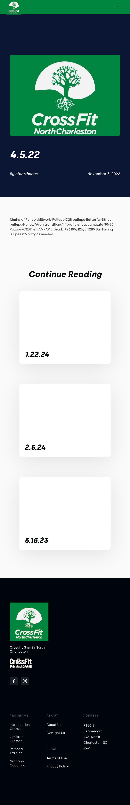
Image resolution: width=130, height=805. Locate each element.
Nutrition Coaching (17, 763)
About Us (54, 725)
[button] (117, 7)
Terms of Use (57, 758)
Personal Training (17, 751)
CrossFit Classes (16, 739)
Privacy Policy (58, 766)
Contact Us (56, 733)
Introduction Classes (20, 727)
